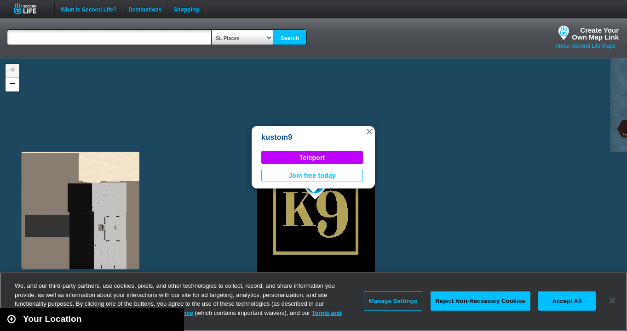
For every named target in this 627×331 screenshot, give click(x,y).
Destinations (144, 8)
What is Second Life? (88, 8)
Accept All (566, 300)
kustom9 (276, 137)
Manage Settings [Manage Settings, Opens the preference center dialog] (393, 300)
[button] (369, 131)
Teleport (312, 157)
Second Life (30, 8)
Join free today (312, 175)
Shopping (186, 8)
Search (290, 38)
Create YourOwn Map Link (595, 33)
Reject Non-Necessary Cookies (480, 300)
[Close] (612, 301)
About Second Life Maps (585, 46)
